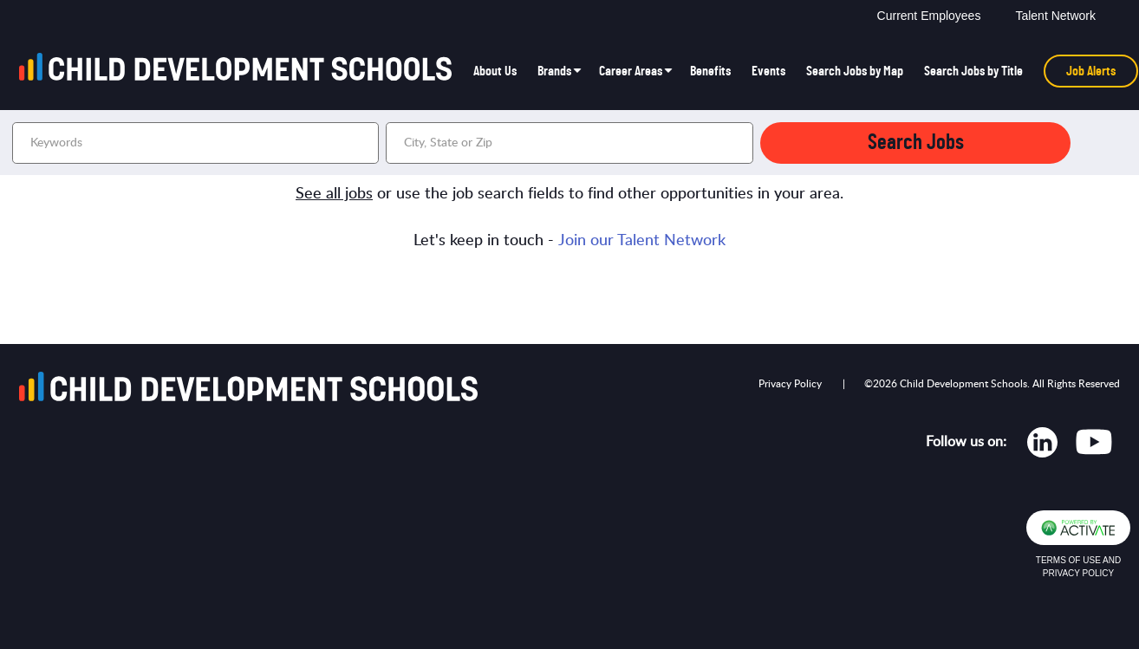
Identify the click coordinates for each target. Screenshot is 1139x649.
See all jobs (334, 194)
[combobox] (569, 143)
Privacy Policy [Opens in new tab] (790, 384)
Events (768, 71)
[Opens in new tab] (1042, 446)
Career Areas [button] (630, 71)
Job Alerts (1091, 71)
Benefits (710, 71)
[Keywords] (196, 143)
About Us (495, 71)
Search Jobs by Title (973, 71)
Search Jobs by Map (854, 71)
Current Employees (929, 16)
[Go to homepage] (241, 71)
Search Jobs (916, 142)
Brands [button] (554, 71)
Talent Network (1055, 16)
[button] (737, 143)
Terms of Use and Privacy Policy (1078, 566)
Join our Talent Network (642, 241)
